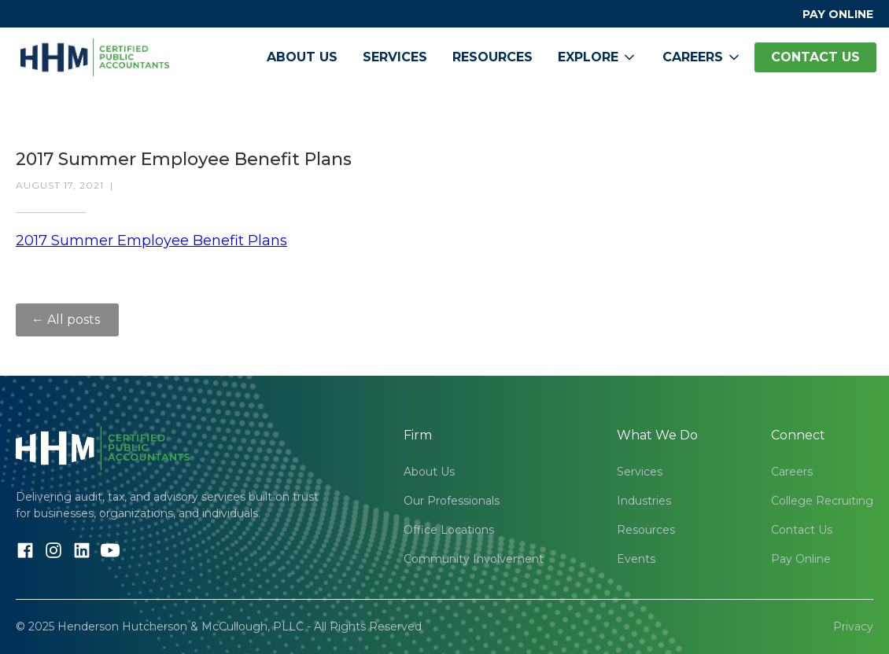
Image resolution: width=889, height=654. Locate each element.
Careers (792, 472)
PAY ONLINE (837, 14)
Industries (644, 501)
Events (636, 559)
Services (395, 57)
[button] (597, 57)
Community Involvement (474, 559)
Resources (492, 57)
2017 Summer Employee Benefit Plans (151, 240)
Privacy (853, 626)
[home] (95, 57)
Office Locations (449, 530)
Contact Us (801, 530)
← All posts (67, 319)
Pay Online (801, 559)
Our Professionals (452, 501)
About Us (302, 57)
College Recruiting (822, 501)
